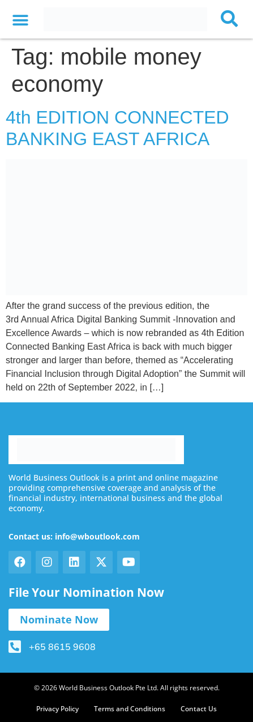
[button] (20, 20)
